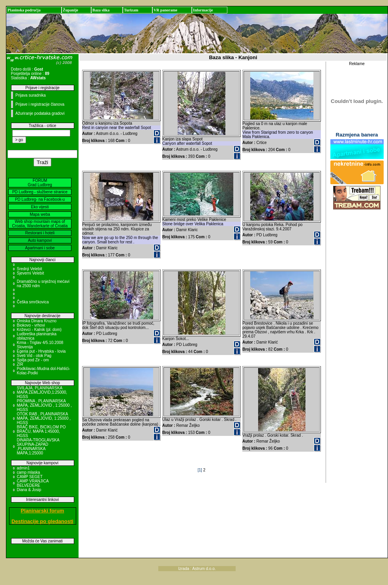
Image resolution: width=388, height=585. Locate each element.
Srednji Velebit (29, 269)
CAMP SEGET (30, 477)
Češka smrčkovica (33, 302)
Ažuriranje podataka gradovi (40, 113)
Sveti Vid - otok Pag (34, 355)
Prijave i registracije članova (39, 104)
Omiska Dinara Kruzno (37, 321)
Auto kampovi (40, 240)
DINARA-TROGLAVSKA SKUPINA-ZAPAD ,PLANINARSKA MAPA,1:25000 (38, 446)
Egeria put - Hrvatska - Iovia (41, 351)
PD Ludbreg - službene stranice (39, 192)
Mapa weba (40, 214)
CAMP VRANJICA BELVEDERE (33, 483)
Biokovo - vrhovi (31, 325)
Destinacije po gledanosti (42, 521)
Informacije (203, 10)
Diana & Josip (29, 490)
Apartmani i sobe (39, 248)
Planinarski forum (42, 511)
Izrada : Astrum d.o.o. (197, 568)
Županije (70, 10)
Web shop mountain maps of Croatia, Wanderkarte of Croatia (40, 223)
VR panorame (165, 10)
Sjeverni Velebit (30, 273)
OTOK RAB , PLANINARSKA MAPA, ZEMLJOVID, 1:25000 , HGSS (44, 418)
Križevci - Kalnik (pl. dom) (39, 329)
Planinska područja (24, 10)
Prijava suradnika (30, 95)
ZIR (20, 364)
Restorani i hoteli (39, 233)
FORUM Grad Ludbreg (40, 182)
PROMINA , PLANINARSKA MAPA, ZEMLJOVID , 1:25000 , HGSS (44, 405)
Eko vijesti (40, 207)
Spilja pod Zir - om (33, 360)
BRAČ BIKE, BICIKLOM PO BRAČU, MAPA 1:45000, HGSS (41, 431)
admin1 (23, 468)
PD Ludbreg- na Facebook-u (40, 199)
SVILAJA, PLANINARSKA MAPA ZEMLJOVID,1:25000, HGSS (42, 392)
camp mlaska (28, 472)
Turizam (131, 10)
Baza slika (101, 10)
